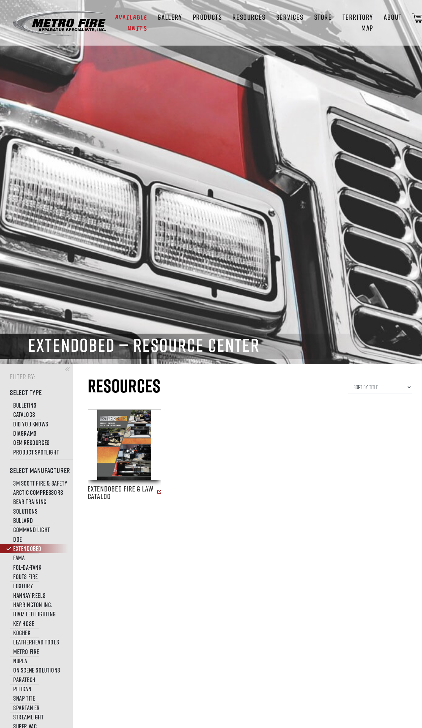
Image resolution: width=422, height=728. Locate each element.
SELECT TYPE (26, 392)
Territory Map (358, 22)
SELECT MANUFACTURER (39, 470)
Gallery (170, 17)
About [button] (393, 17)
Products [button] (207, 17)
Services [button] (290, 17)
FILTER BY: (22, 376)
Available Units (131, 23)
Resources (248, 17)
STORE (323, 17)
